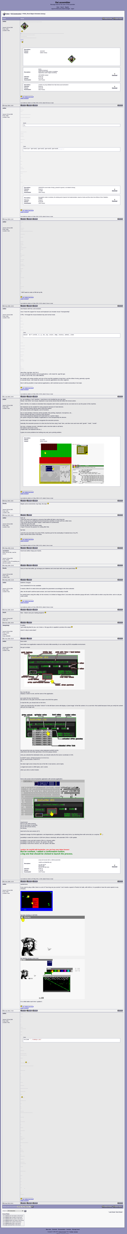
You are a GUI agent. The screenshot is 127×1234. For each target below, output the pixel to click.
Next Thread (119, 1212)
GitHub (71, 1231)
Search (62, 7)
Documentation (61, 1229)
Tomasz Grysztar (62, 1231)
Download (54, 1229)
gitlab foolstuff (24, 98)
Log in (72, 8)
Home (58, 7)
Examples (68, 1229)
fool (23, 97)
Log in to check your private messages (60, 8)
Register (67, 7)
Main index (48, 1229)
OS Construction (16, 13)
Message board (76, 1229)
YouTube (76, 1231)
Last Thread (112, 1212)
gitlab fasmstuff (29, 97)
